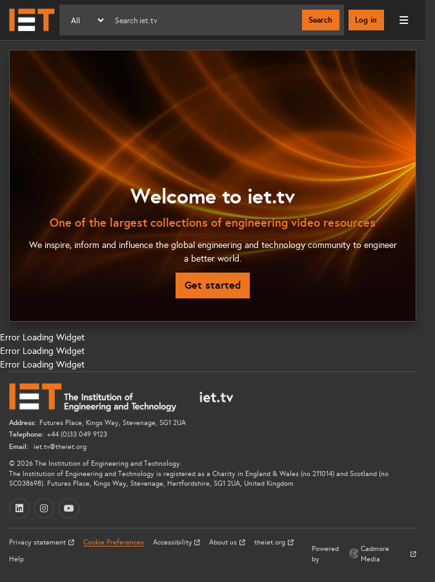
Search (320, 20)
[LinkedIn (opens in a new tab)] (19, 508)
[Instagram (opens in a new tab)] (44, 508)
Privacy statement (38, 542)
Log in (366, 20)
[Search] (203, 20)
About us (224, 542)
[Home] (32, 20)
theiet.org (270, 542)
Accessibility (173, 542)
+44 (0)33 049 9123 (77, 434)
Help (16, 559)
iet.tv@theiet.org (59, 446)
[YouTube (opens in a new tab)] (69, 508)
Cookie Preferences (113, 542)
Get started (213, 285)
